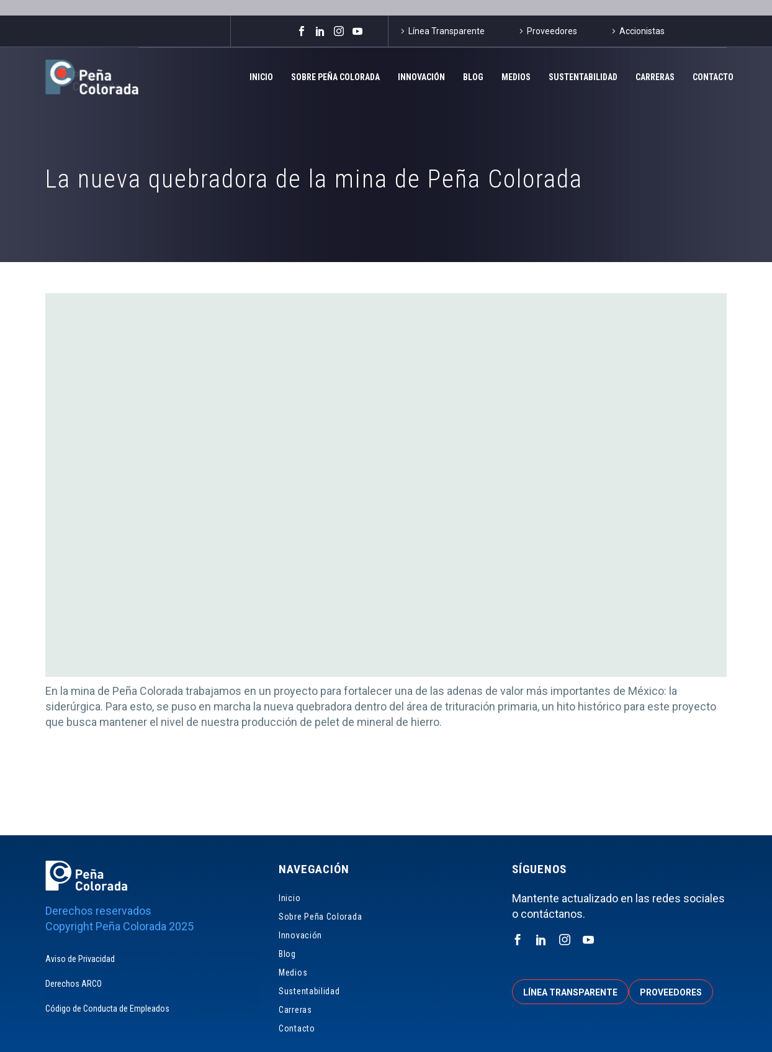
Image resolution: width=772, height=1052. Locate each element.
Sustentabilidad (583, 77)
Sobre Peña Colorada (335, 77)
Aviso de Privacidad (80, 959)
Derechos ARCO (73, 984)
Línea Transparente (446, 31)
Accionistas (642, 31)
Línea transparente (570, 992)
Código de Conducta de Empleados (107, 1008)
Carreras (655, 77)
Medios (516, 77)
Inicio (261, 77)
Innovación (421, 77)
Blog (473, 77)
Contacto (713, 77)
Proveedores (552, 31)
